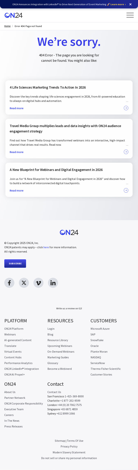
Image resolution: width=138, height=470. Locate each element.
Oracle (95, 346)
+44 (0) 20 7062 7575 (69, 405)
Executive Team (14, 409)
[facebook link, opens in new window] (9, 283)
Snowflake (97, 340)
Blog (50, 334)
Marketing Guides (58, 357)
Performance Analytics (18, 363)
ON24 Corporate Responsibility (23, 403)
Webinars (10, 334)
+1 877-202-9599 (70, 401)
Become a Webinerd (59, 369)
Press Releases (13, 426)
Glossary (52, 363)
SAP (93, 334)
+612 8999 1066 (65, 413)
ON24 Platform (13, 329)
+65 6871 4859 (69, 409)
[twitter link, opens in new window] (24, 283)
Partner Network (14, 398)
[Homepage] (13, 15)
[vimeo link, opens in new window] (38, 283)
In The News (11, 421)
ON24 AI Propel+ (14, 374)
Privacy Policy (69, 446)
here (46, 247)
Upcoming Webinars (59, 346)
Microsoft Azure (100, 329)
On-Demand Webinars (60, 351)
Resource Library (57, 340)
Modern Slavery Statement (69, 452)
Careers (9, 415)
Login (50, 329)
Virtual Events (13, 351)
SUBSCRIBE (15, 263)
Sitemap (60, 441)
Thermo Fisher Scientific (106, 369)
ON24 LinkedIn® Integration (21, 369)
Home (7, 26)
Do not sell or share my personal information (69, 458)
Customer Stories (101, 374)
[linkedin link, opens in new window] (53, 283)
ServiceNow (98, 363)
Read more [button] (69, 108)
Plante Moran (99, 351)
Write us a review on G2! (69, 308)
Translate (10, 346)
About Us (9, 392)
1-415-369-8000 (74, 396)
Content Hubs (13, 357)
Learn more (117, 4)
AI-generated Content (18, 340)
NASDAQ (96, 357)
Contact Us (54, 392)
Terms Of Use (75, 441)
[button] (130, 4)
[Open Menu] (130, 15)
